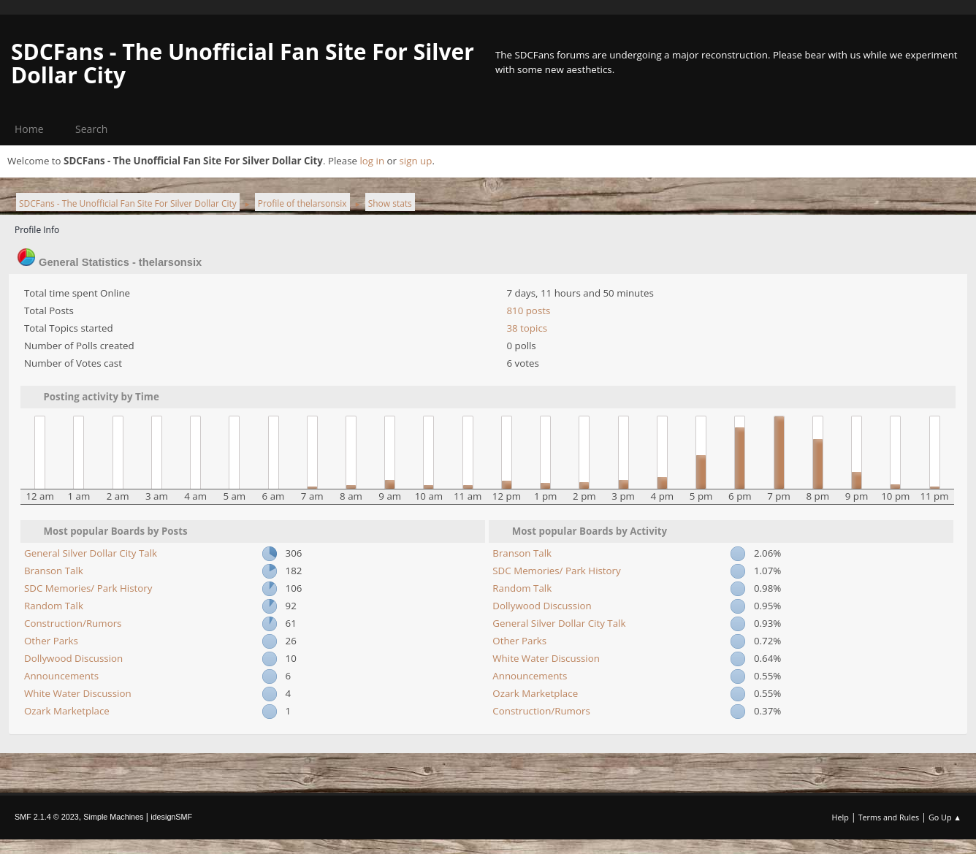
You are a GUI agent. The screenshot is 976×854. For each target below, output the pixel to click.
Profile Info (37, 230)
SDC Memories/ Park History (88, 588)
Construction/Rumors (72, 623)
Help (839, 817)
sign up (415, 160)
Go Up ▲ (945, 817)
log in (371, 160)
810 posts (528, 310)
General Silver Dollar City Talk (90, 553)
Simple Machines (113, 816)
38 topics (526, 328)
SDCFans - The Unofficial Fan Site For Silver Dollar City (242, 63)
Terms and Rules (889, 817)
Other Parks (51, 640)
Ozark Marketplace (67, 710)
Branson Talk (53, 570)
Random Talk (53, 605)
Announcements (61, 675)
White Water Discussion (77, 693)
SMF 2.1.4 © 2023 (47, 816)
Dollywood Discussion (73, 658)
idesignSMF (171, 816)
